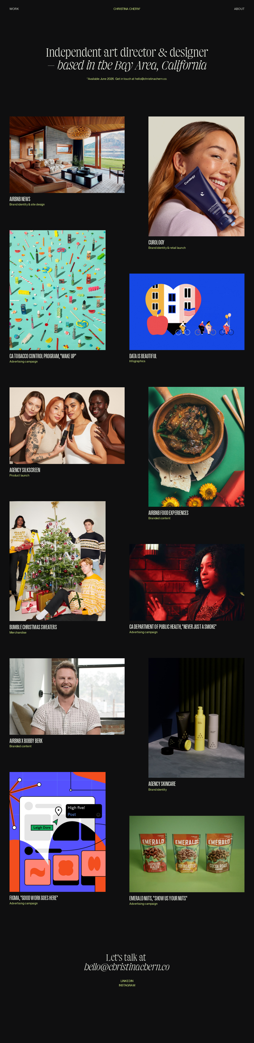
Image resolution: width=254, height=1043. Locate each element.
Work (14, 8)
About (239, 8)
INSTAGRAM (127, 985)
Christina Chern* (127, 8)
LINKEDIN (127, 981)
